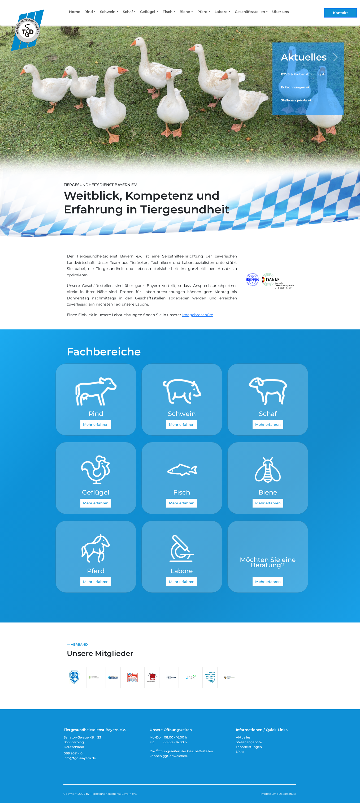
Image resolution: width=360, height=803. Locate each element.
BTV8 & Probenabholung (303, 74)
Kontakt (340, 13)
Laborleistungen (249, 747)
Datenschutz (287, 794)
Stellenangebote (296, 100)
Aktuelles (304, 57)
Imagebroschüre (197, 314)
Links (240, 752)
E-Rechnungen (295, 87)
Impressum (268, 794)
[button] (90, 13)
